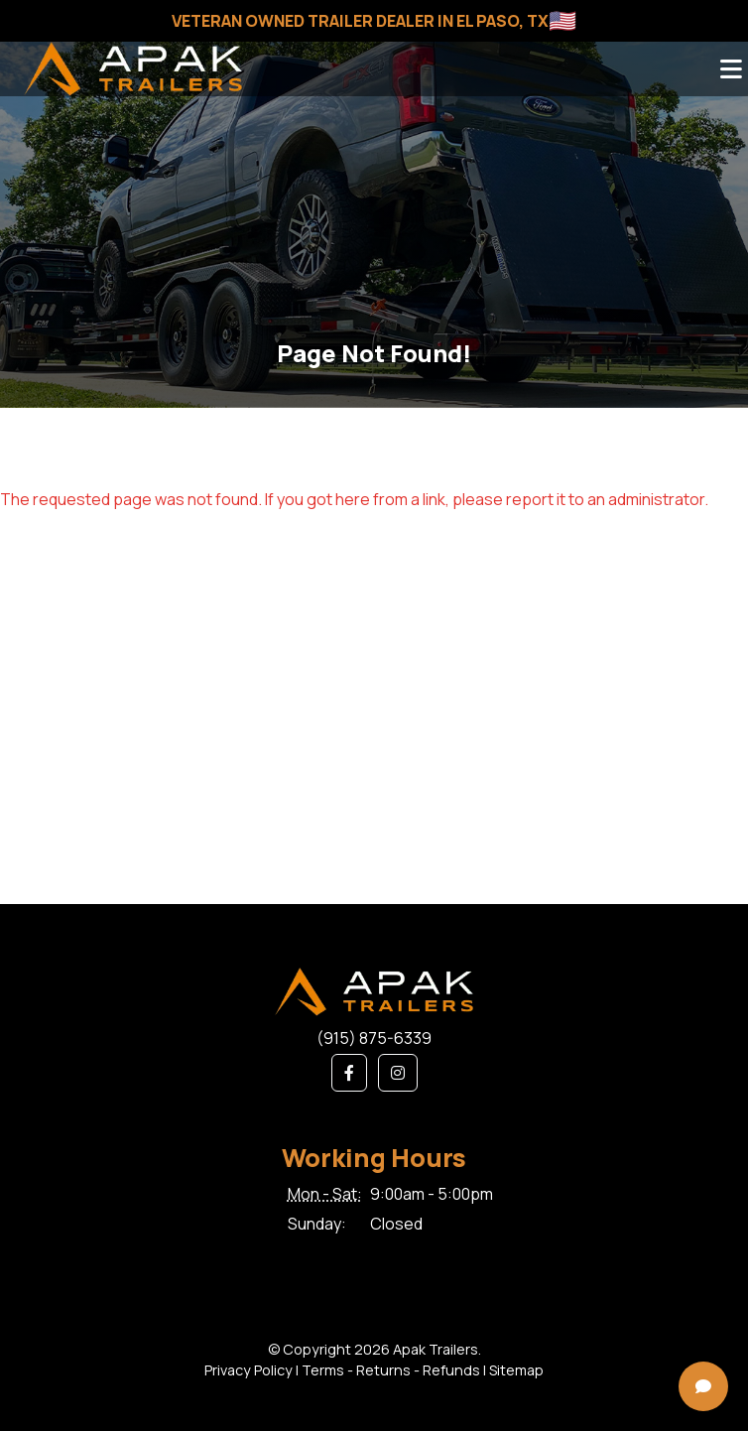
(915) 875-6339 (374, 1038)
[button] (349, 1073)
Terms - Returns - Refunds (391, 1370)
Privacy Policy (248, 1370)
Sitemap (516, 1370)
